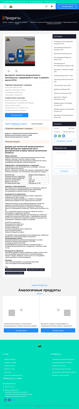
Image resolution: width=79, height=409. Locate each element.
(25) (63, 104)
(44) (62, 58)
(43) (62, 48)
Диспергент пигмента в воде (21, 23)
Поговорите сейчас (64, 141)
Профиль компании (9, 359)
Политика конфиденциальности (13, 375)
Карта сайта (7, 372)
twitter (13, 400)
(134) (63, 42)
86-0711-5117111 (50, 1)
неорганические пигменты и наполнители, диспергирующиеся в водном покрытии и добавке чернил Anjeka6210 (20, 325)
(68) (62, 85)
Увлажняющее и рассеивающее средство (64, 372)
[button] (12, 313)
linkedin (5, 400)
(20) (62, 93)
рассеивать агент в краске (35, 269)
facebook (9, 400)
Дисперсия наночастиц (58, 365)
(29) (63, 70)
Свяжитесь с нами (9, 369)
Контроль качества (9, 365)
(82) (62, 89)
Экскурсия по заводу (10, 362)
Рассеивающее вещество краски (61, 369)
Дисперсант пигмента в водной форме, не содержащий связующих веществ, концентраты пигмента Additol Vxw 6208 (56, 325)
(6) (63, 53)
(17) (64, 110)
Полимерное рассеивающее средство (63, 359)
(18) (60, 98)
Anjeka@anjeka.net (36, 1)
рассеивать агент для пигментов (15, 269)
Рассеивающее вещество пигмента (62, 362)
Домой (5, 22)
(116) (63, 75)
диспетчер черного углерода (14, 273)
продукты (11, 22)
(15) (63, 116)
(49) (64, 64)
